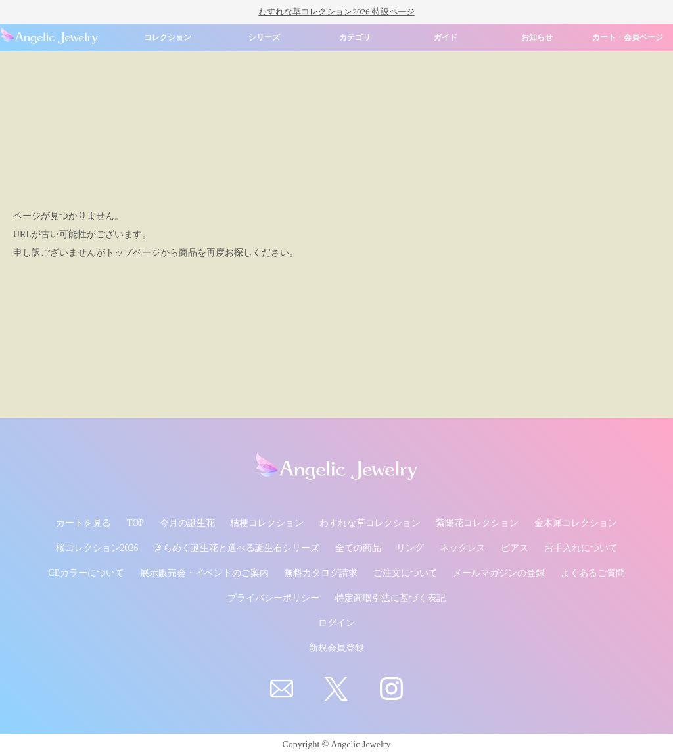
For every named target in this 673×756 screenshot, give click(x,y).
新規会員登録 (336, 648)
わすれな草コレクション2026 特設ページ (336, 11)
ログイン (336, 623)
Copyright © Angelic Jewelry (337, 744)
